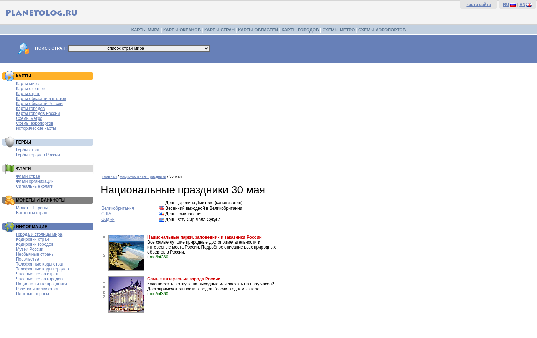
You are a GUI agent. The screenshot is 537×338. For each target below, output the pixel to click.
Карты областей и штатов (41, 98)
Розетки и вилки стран (37, 288)
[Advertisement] (317, 115)
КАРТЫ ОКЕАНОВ (182, 30)
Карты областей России (39, 103)
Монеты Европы (32, 207)
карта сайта (478, 4)
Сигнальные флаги (34, 186)
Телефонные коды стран (40, 264)
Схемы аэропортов (34, 123)
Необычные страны (35, 254)
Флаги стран (28, 176)
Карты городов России (38, 113)
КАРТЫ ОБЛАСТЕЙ (258, 30)
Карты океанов (30, 88)
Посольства (27, 259)
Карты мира (27, 83)
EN (522, 4)
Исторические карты (36, 128)
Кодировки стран (32, 239)
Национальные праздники (41, 283)
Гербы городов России (38, 154)
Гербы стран (28, 149)
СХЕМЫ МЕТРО (338, 30)
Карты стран (28, 93)
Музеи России (29, 249)
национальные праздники (143, 176)
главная (109, 176)
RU (506, 4)
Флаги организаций (35, 181)
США (106, 213)
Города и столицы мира (39, 234)
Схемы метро (29, 118)
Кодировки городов (34, 244)
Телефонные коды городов (42, 269)
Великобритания (117, 208)
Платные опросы (32, 293)
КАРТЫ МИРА (145, 30)
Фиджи (108, 219)
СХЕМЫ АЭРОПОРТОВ (382, 30)
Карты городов (30, 108)
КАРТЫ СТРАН (219, 30)
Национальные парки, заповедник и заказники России (204, 237)
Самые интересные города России (183, 278)
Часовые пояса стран (37, 274)
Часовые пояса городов (39, 278)
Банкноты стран (31, 212)
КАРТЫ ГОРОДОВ (300, 30)
